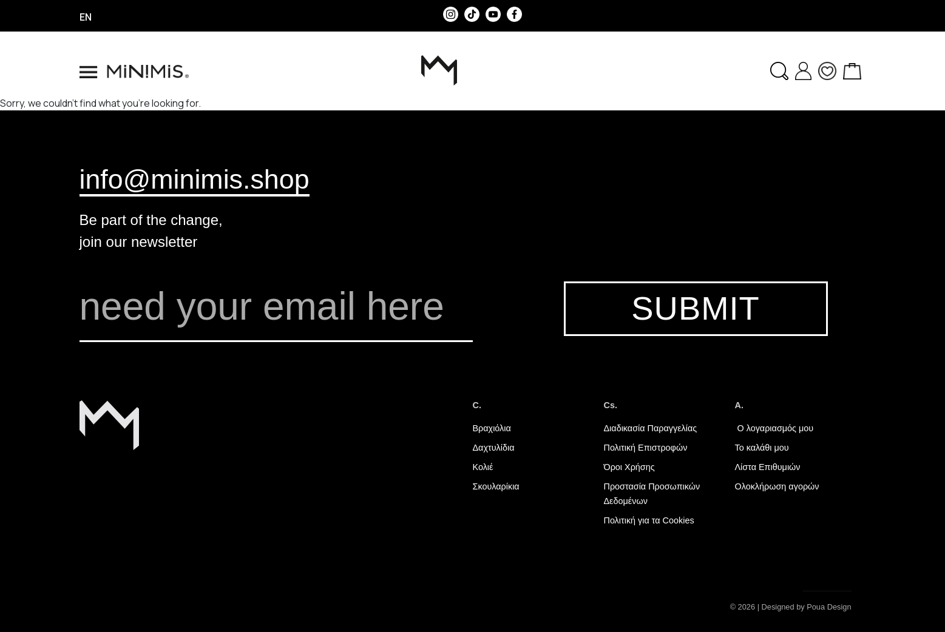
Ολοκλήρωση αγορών (777, 486)
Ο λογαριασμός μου (774, 428)
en (86, 17)
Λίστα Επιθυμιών (768, 467)
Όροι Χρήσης (629, 467)
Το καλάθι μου (762, 447)
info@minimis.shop (195, 179)
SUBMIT (695, 308)
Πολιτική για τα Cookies (649, 520)
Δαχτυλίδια (494, 447)
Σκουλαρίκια (496, 486)
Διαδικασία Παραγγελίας (650, 428)
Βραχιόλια (492, 428)
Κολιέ (483, 467)
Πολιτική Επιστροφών (646, 447)
